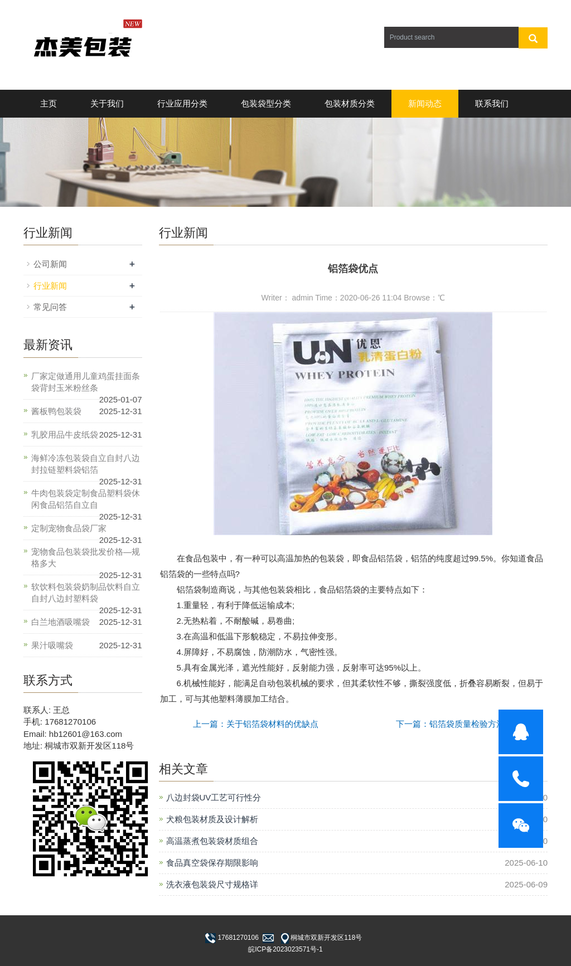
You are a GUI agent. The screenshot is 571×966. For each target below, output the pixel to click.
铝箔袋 (390, 558)
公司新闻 (50, 264)
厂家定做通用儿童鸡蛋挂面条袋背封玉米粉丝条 (85, 381)
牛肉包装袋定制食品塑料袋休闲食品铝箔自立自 (85, 498)
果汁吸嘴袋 (52, 645)
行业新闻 (50, 285)
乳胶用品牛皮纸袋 (64, 434)
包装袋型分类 (266, 103)
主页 (48, 103)
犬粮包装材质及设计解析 (212, 819)
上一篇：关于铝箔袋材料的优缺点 (255, 724)
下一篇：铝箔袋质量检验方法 (450, 724)
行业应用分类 (182, 103)
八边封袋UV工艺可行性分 (214, 797)
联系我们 (492, 103)
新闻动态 (425, 103)
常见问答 (50, 307)
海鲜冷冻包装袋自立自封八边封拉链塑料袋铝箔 (85, 463)
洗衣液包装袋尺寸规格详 (212, 884)
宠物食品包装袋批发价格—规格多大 (85, 557)
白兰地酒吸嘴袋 (60, 622)
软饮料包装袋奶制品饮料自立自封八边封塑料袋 (85, 592)
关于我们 (107, 103)
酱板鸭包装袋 (56, 411)
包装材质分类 (350, 103)
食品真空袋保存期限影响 (212, 862)
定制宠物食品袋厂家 (69, 528)
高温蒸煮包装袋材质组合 (212, 841)
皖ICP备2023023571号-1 (285, 949)
